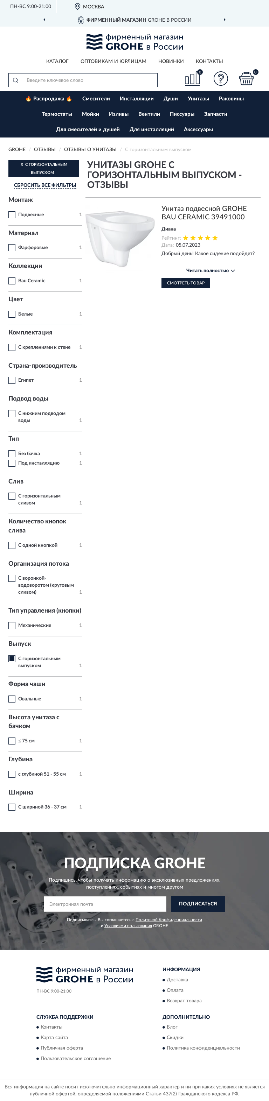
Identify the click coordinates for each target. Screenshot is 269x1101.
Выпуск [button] (19, 644)
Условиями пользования (128, 926)
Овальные (29, 699)
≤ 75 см (26, 741)
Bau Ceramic (32, 280)
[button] (221, 78)
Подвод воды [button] (28, 399)
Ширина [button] (20, 793)
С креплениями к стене (44, 347)
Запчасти (215, 114)
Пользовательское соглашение (76, 1059)
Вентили (149, 114)
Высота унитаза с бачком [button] (34, 722)
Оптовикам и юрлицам (113, 61)
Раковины (231, 98)
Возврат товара (184, 1000)
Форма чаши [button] (27, 684)
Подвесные (31, 214)
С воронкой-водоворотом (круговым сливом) (46, 585)
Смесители (96, 98)
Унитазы (198, 98)
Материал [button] (23, 233)
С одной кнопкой (37, 545)
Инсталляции (137, 98)
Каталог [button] (57, 61)
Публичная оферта (62, 1048)
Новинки (171, 61)
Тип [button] (13, 439)
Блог (172, 1027)
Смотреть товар (186, 283)
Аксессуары (198, 129)
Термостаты (57, 114)
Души (171, 98)
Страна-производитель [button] (42, 366)
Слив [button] (15, 482)
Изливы (119, 114)
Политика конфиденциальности (203, 1048)
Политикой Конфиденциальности (169, 920)
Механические (34, 625)
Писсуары (182, 114)
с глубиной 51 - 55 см (42, 774)
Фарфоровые (33, 247)
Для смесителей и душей (88, 129)
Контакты (209, 61)
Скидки (175, 1038)
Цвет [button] (15, 299)
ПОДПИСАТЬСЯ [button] (198, 904)
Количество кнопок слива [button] (37, 526)
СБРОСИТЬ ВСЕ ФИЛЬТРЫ (45, 185)
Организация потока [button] (38, 564)
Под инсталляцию (39, 463)
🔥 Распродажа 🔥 (49, 98)
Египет (26, 380)
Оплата (175, 990)
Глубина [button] (20, 759)
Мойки (90, 114)
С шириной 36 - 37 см (42, 807)
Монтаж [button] (20, 200)
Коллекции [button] (25, 266)
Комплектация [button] (30, 333)
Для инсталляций (152, 129)
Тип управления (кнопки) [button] (44, 611)
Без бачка (29, 453)
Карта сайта (54, 1038)
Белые (25, 314)
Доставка (177, 980)
